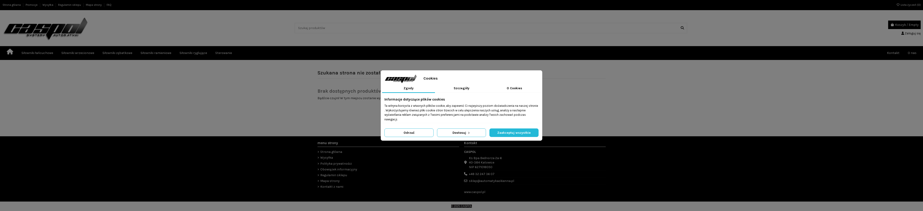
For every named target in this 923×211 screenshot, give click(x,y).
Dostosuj (461, 133)
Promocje (32, 4)
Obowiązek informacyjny (338, 169)
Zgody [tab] (409, 88)
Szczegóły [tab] (461, 88)
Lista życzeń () (908, 4)
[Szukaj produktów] (682, 28)
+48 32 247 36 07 (481, 174)
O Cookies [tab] (514, 88)
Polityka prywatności (336, 164)
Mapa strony (94, 4)
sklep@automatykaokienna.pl (491, 181)
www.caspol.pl (474, 192)
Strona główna (12, 4)
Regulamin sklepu (70, 4)
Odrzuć (409, 133)
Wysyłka (48, 4)
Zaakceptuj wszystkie (514, 133)
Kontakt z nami (331, 187)
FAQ (109, 4)
